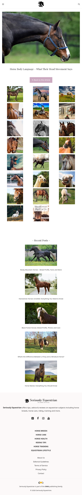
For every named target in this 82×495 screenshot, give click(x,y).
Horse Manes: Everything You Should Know (41, 386)
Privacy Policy (41, 469)
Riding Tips (41, 442)
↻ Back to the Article (41, 80)
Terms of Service (41, 465)
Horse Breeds (41, 431)
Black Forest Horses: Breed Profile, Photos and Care (41, 328)
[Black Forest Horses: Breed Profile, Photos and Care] (41, 314)
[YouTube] (48, 418)
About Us (41, 458)
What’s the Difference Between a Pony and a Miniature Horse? (41, 357)
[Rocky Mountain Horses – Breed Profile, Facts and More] (41, 256)
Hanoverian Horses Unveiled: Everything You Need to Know (41, 299)
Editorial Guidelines (41, 462)
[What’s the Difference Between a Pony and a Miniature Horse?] (41, 343)
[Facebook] (38, 418)
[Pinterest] (32, 418)
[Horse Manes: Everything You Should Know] (41, 372)
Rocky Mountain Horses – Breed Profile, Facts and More (41, 270)
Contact (41, 473)
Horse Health (41, 439)
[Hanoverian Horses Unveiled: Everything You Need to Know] (41, 285)
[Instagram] (43, 418)
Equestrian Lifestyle (41, 450)
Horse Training (41, 446)
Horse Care (41, 435)
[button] (79, 4)
